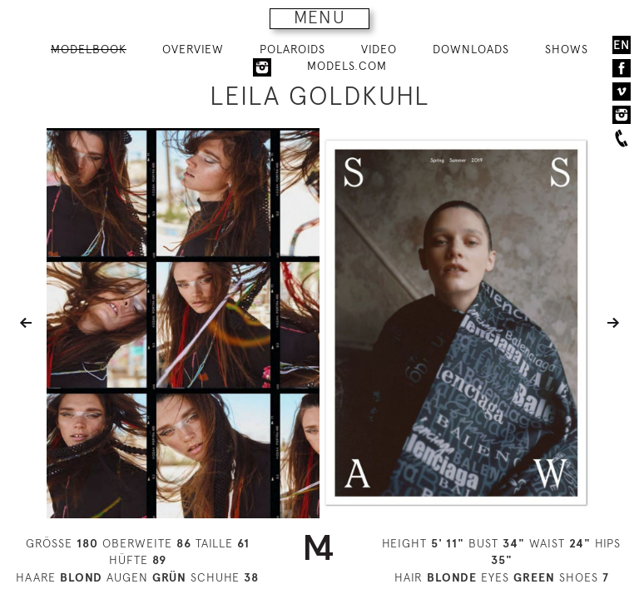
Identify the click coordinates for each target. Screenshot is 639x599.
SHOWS (566, 49)
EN (621, 45)
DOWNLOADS (471, 49)
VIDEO (379, 49)
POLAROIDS (292, 49)
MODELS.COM (347, 65)
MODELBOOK (88, 49)
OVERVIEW (193, 49)
